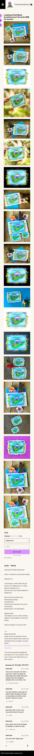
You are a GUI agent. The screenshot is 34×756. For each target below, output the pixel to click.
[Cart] (31, 5)
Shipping (13, 566)
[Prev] (6, 746)
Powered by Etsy (18, 753)
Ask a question (7, 557)
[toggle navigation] (2, 4)
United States (15, 536)
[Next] (27, 746)
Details (6, 566)
